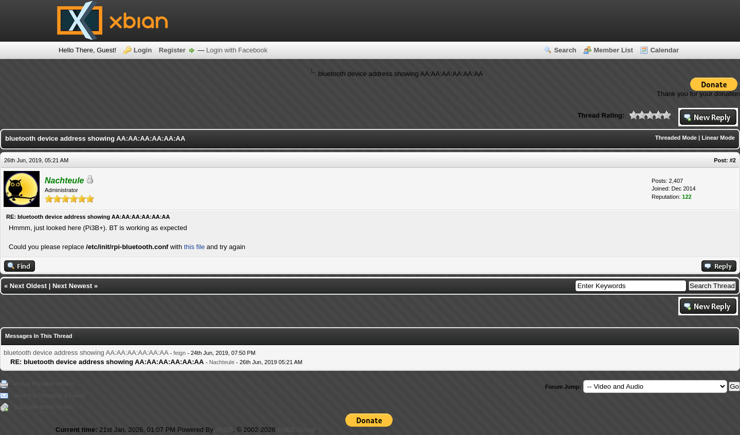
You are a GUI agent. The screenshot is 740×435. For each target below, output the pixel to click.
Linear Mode (718, 138)
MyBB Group (297, 429)
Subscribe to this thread (43, 407)
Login (143, 50)
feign (180, 353)
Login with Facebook (236, 50)
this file (194, 247)
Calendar (664, 50)
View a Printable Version (44, 384)
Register (172, 50)
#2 (733, 160)
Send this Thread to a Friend (49, 395)
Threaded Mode (676, 138)
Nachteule (222, 362)
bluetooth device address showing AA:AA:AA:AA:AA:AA (86, 352)
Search (565, 50)
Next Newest (72, 286)
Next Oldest (28, 286)
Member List (613, 50)
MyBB (224, 429)
